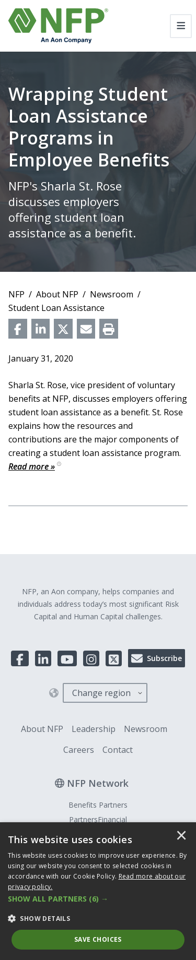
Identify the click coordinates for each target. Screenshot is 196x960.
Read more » (34, 466)
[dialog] (98, 891)
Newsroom (111, 294)
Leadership (94, 729)
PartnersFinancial (98, 819)
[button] (98, 899)
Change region (101, 693)
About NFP (57, 294)
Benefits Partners (98, 805)
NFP (16, 294)
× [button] (181, 836)
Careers (78, 749)
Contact (117, 749)
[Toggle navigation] (181, 26)
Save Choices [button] (98, 939)
